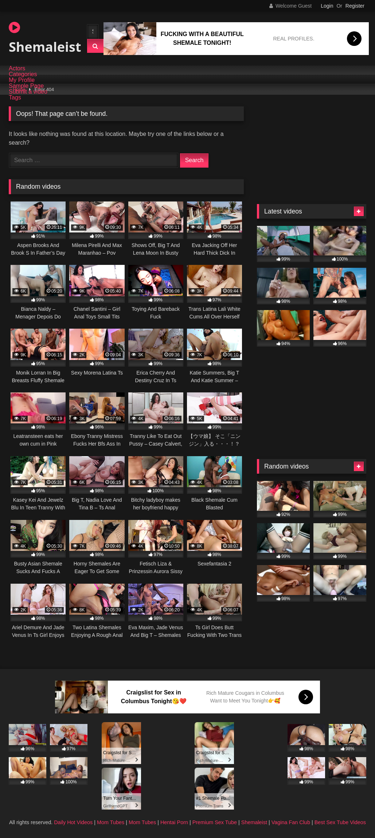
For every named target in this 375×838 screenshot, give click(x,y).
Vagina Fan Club (291, 822)
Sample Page (26, 86)
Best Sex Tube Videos (340, 822)
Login (327, 6)
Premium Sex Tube (214, 822)
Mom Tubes (110, 822)
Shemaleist (41, 38)
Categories (23, 74)
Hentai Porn (174, 822)
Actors (17, 68)
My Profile (22, 80)
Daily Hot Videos (73, 822)
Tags (15, 98)
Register (354, 6)
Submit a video (28, 92)
